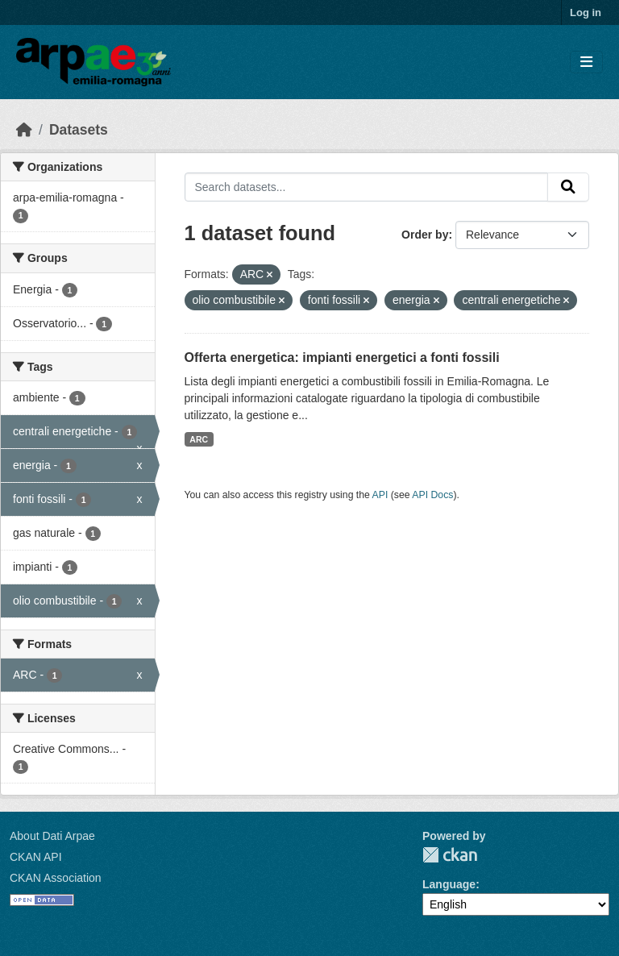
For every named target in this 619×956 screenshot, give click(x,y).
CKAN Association (56, 877)
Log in (585, 12)
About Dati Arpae (52, 835)
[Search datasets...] (367, 187)
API (380, 495)
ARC (198, 439)
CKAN (449, 854)
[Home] (24, 130)
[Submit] (568, 187)
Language (449, 884)
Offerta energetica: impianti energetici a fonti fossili (342, 357)
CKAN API (36, 856)
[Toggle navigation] (586, 62)
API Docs (432, 495)
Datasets (78, 130)
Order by (424, 234)
